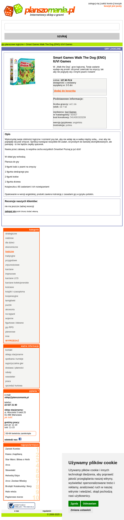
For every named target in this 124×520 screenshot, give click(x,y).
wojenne (9, 318)
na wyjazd (10, 314)
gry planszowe (8, 44)
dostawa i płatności (14, 368)
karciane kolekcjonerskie (17, 282)
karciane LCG (11, 278)
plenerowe (10, 332)
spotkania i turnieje (14, 359)
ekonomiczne (11, 247)
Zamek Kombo (12, 449)
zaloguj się (93, 3)
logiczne (20, 44)
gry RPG (9, 327)
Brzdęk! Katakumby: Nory (18, 486)
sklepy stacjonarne (14, 354)
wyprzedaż (12, 340)
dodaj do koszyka (65, 90)
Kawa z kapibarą (13, 454)
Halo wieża (10, 491)
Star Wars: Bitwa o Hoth (17, 459)
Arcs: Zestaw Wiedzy (16, 481)
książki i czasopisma (15, 291)
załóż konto (107, 3)
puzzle (8, 305)
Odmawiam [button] (89, 503)
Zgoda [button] (74, 503)
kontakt (8, 350)
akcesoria (9, 309)
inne (7, 336)
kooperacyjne (11, 296)
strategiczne (11, 233)
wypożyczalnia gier (14, 363)
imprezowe (10, 274)
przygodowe (11, 260)
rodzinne (9, 238)
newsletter (10, 377)
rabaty (8, 372)
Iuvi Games (70, 112)
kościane (9, 287)
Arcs (7, 465)
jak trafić (8, 417)
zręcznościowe (12, 265)
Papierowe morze (14, 497)
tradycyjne (10, 256)
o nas (16, 511)
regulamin (47, 511)
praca (8, 381)
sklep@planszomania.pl (16, 397)
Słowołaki (10, 470)
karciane (9, 269)
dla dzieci (9, 242)
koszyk (118, 3)
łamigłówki (10, 300)
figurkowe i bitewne (14, 323)
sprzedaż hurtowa (13, 385)
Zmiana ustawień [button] (81, 510)
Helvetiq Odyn (12, 475)
